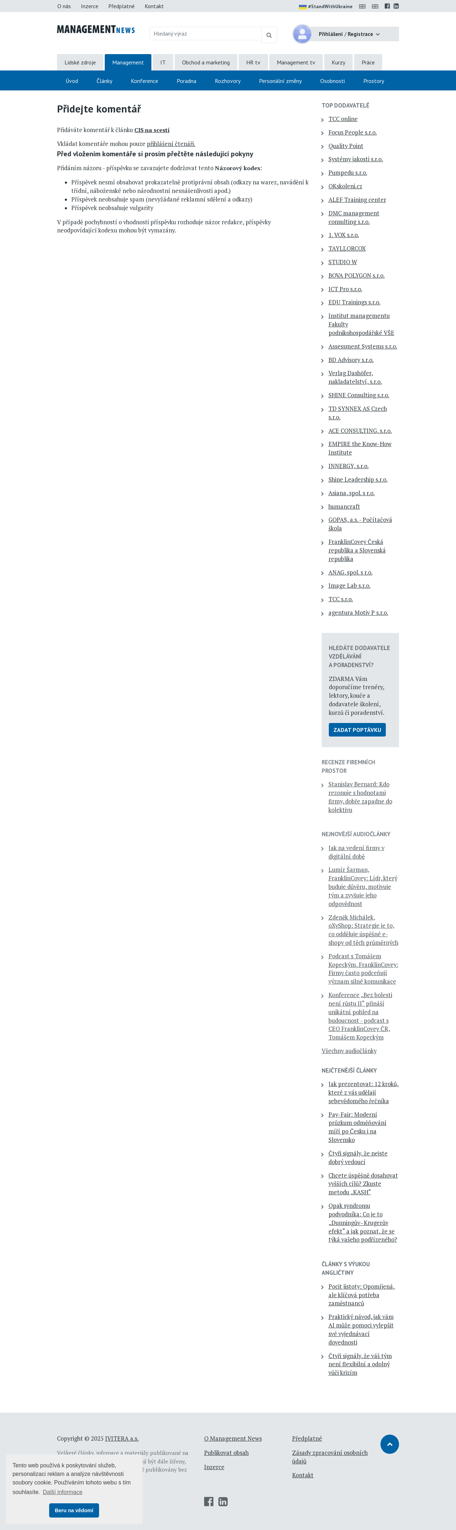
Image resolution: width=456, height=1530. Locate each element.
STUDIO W (342, 262)
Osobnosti (332, 80)
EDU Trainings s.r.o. (354, 302)
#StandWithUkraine (326, 7)
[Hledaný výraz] (206, 33)
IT (163, 62)
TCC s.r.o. (340, 599)
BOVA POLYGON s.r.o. (356, 275)
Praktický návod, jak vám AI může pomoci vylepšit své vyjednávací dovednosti (361, 1329)
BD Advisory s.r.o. (351, 360)
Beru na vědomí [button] (74, 1510)
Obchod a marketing (206, 62)
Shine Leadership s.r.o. (358, 479)
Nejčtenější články (349, 1070)
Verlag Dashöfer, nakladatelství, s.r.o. (355, 377)
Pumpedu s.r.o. (347, 173)
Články (104, 80)
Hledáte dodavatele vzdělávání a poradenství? (359, 656)
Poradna (186, 80)
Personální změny (280, 80)
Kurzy (338, 62)
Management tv (296, 62)
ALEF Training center (357, 200)
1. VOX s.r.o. (343, 235)
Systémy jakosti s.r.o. (355, 159)
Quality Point (345, 146)
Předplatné (121, 6)
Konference (144, 80)
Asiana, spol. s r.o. (351, 493)
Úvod (72, 80)
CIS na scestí (152, 130)
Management (128, 62)
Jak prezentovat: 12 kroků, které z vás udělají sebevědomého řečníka (363, 1092)
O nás (64, 6)
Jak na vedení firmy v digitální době (356, 852)
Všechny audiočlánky (349, 1051)
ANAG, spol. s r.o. (350, 572)
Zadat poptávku (357, 729)
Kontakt (154, 6)
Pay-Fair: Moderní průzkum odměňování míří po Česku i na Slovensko (357, 1127)
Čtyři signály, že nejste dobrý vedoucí (358, 1157)
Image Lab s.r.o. (349, 586)
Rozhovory (227, 80)
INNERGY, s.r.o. (348, 466)
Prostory (373, 80)
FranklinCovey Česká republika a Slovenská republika (357, 550)
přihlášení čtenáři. (171, 144)
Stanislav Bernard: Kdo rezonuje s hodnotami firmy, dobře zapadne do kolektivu (360, 796)
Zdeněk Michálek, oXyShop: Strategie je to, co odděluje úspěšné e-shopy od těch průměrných (363, 930)
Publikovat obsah (226, 1453)
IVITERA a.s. (122, 1438)
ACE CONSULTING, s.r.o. (360, 431)
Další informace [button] (62, 1492)
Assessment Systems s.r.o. (362, 346)
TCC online (343, 119)
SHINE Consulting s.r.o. (358, 395)
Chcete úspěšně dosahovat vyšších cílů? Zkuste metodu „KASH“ (363, 1184)
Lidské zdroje (80, 62)
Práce (368, 62)
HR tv (253, 62)
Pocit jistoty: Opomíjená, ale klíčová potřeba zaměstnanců (361, 1295)
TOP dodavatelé (345, 105)
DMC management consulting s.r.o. (353, 217)
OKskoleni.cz (345, 186)
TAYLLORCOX (347, 248)
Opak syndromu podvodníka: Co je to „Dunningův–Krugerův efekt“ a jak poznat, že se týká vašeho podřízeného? (362, 1222)
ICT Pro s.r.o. (345, 289)
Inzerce (89, 6)
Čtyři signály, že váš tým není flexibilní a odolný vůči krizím (360, 1364)
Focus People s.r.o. (352, 132)
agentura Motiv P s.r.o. (358, 613)
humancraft (344, 506)
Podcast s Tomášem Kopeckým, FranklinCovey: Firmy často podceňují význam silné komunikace (363, 968)
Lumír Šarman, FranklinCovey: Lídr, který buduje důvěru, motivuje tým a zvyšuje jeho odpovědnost (362, 886)
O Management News (233, 1438)
